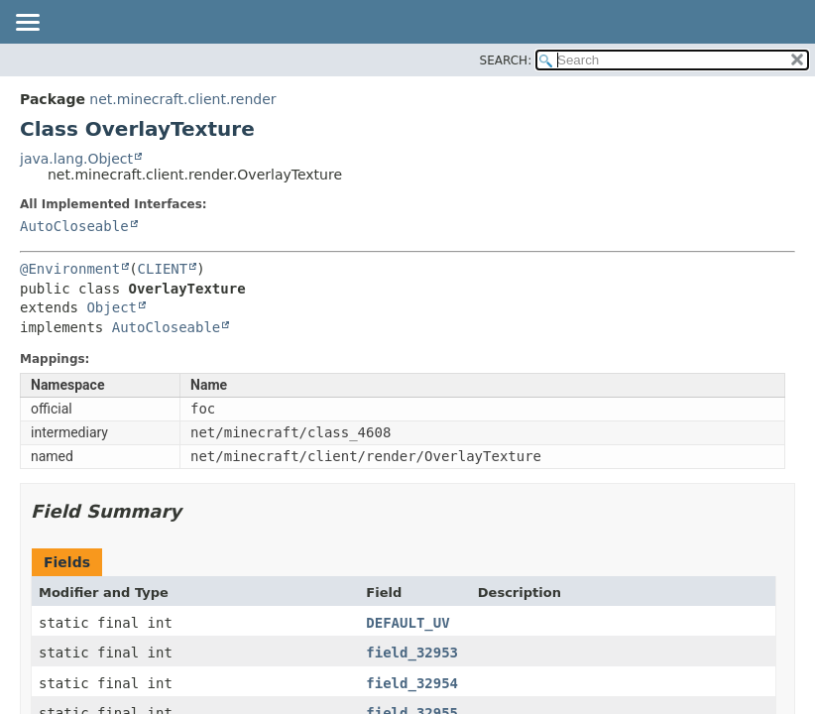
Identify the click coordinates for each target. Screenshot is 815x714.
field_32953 (412, 652)
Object (111, 307)
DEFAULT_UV (407, 623)
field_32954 (412, 683)
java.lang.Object (76, 159)
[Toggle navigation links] (27, 24)
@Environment (70, 269)
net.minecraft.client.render (182, 99)
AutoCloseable (74, 226)
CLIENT (163, 269)
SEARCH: (506, 60)
